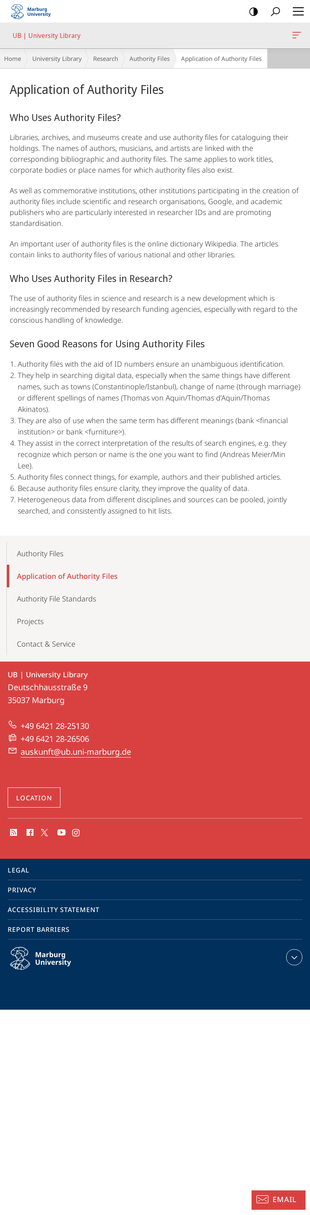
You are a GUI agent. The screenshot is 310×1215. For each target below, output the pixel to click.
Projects (30, 621)
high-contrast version (251, 12)
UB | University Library (296, 36)
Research (105, 58)
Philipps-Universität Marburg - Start (34, 11)
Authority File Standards (56, 598)
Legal (18, 870)
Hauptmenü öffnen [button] (296, 11)
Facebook (29, 833)
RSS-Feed (13, 833)
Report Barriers (39, 929)
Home (12, 58)
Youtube (61, 833)
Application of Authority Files (67, 576)
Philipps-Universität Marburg (49, 965)
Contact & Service (46, 644)
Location (34, 797)
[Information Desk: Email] (278, 1200)
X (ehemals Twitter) (43, 832)
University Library (57, 58)
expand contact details (293, 957)
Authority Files (149, 58)
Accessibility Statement (54, 909)
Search (272, 12)
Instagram (76, 833)
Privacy (22, 889)
